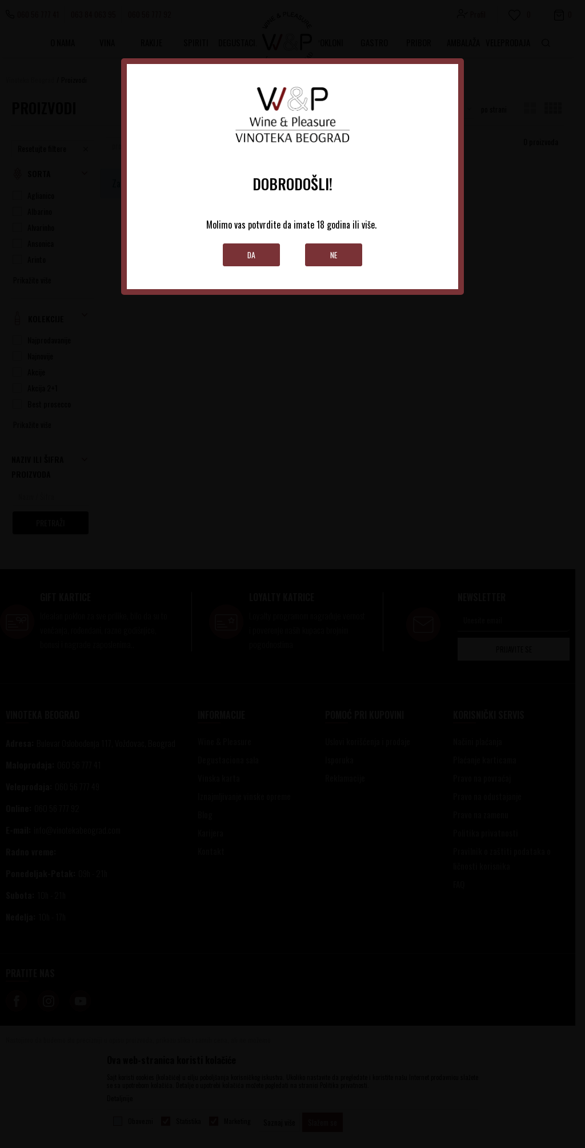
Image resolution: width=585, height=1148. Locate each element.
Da (251, 255)
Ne (334, 255)
